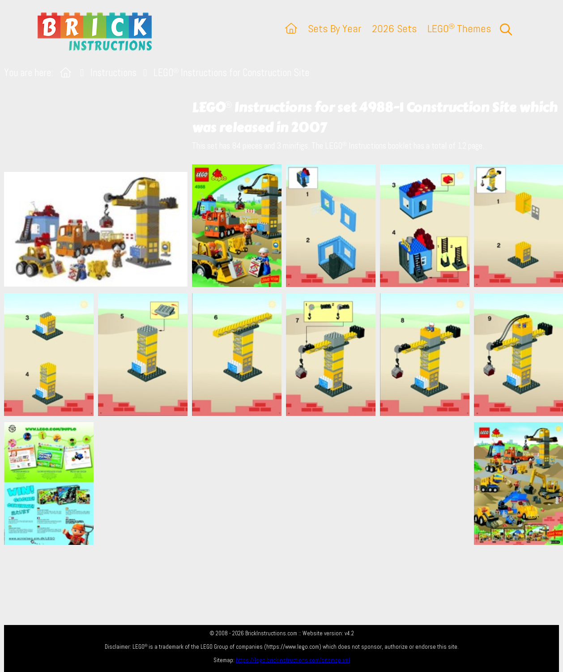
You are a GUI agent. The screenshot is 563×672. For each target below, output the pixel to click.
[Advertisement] (286, 483)
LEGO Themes (459, 28)
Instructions (113, 72)
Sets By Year (334, 28)
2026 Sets (394, 28)
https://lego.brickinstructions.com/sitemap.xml (293, 660)
